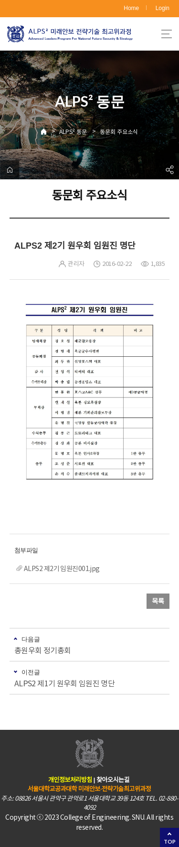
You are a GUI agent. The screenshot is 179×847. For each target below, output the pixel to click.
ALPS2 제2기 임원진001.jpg (62, 568)
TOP (170, 841)
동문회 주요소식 (119, 131)
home (9, 169)
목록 (158, 601)
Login (162, 8)
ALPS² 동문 (73, 131)
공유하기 (169, 169)
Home (131, 8)
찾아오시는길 (112, 779)
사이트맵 (166, 34)
